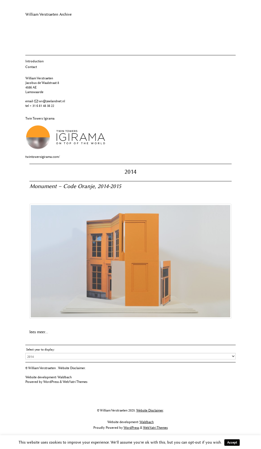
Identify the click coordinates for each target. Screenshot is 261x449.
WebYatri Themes (75, 382)
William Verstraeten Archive (48, 14)
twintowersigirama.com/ (42, 157)
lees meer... (38, 332)
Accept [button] (232, 442)
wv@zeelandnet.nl (52, 101)
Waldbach (64, 377)
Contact (31, 67)
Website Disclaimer (71, 368)
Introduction (34, 61)
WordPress (51, 382)
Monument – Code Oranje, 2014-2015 (75, 186)
